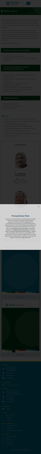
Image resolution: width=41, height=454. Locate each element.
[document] (20, 227)
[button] (38, 206)
